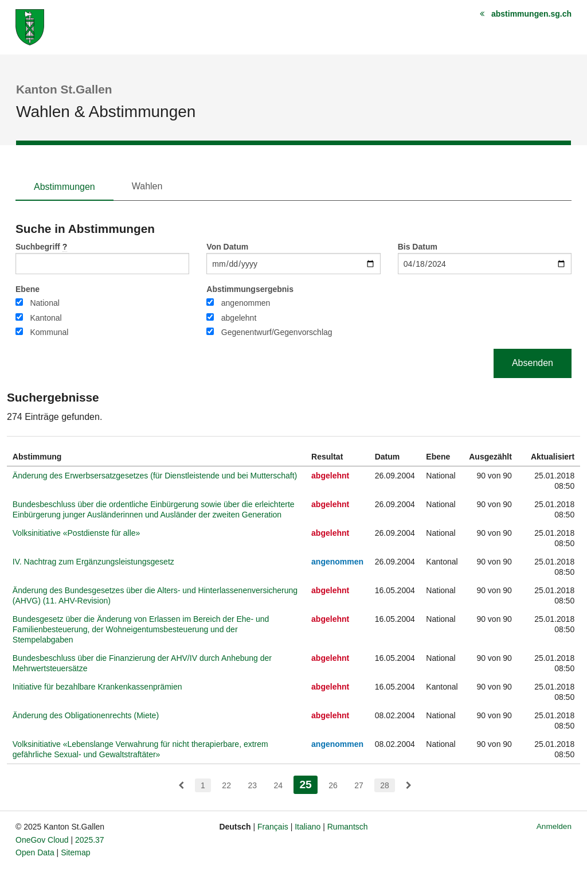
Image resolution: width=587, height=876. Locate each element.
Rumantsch (347, 826)
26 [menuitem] (333, 785)
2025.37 (89, 839)
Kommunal (49, 332)
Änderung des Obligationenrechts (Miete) (86, 715)
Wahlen (147, 186)
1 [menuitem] (203, 785)
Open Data (34, 852)
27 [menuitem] (358, 785)
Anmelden (554, 826)
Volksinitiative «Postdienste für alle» (76, 533)
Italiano (307, 826)
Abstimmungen (64, 187)
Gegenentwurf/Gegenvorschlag (276, 332)
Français (272, 826)
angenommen (246, 302)
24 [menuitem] (278, 785)
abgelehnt (239, 317)
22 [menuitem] (226, 785)
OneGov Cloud (42, 839)
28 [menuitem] (384, 785)
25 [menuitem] (308, 783)
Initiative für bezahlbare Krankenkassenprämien (97, 686)
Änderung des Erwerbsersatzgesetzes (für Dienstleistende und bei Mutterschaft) (155, 475)
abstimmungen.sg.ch (531, 13)
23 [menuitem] (252, 785)
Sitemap (75, 852)
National (44, 302)
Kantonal (45, 317)
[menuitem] (181, 785)
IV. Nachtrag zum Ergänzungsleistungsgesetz (93, 561)
